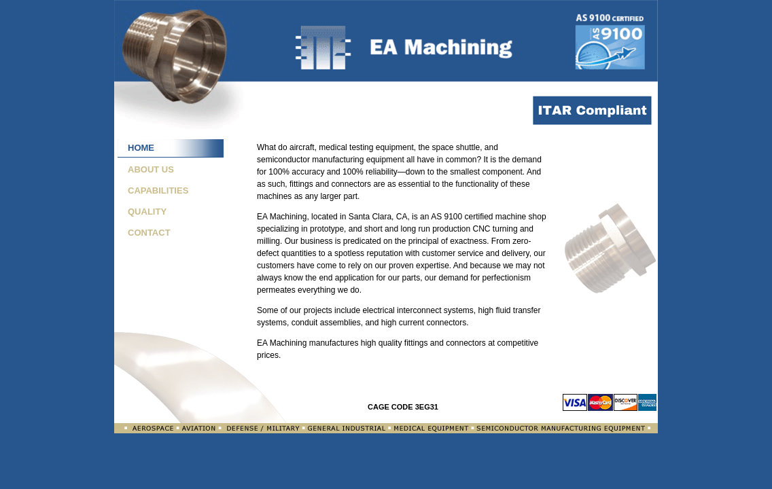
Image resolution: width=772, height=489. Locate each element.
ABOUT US (151, 169)
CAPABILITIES (158, 190)
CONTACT (149, 233)
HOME (141, 148)
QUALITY (147, 211)
